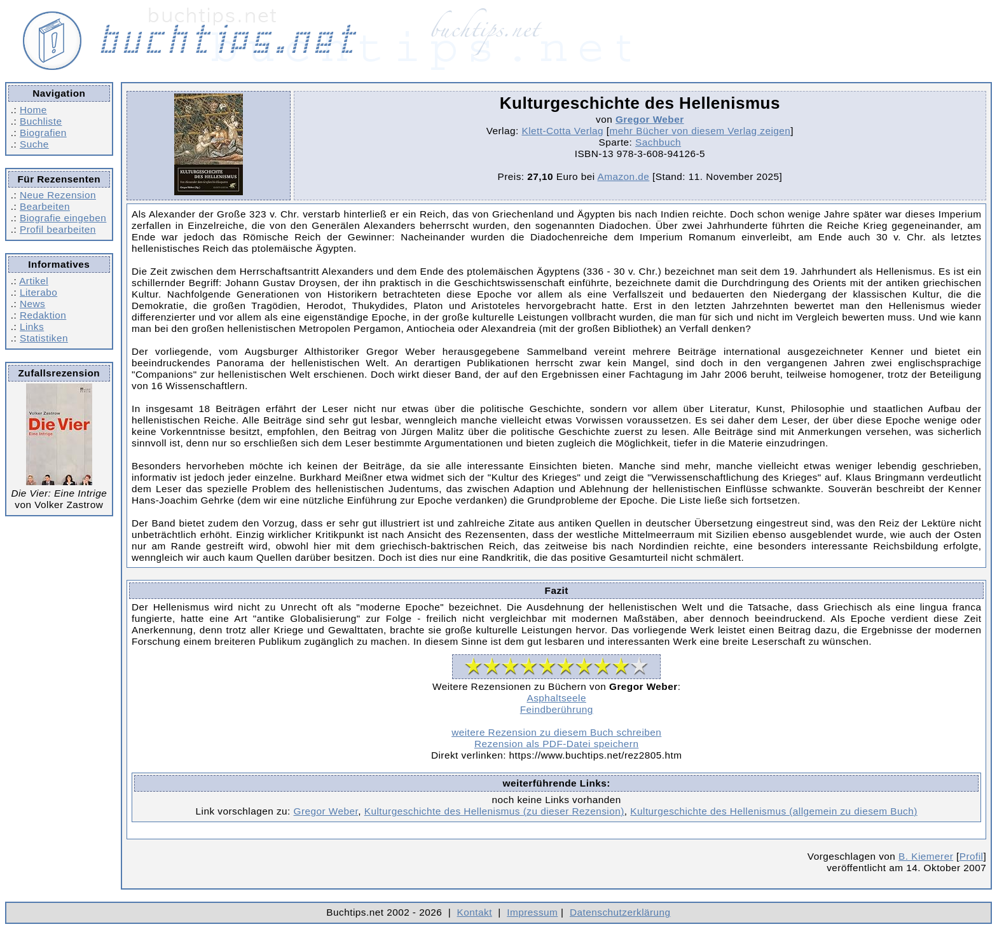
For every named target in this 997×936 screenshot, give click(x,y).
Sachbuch (658, 142)
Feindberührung (556, 709)
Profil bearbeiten (58, 229)
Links (32, 326)
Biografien (43, 132)
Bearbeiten (45, 206)
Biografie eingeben (63, 217)
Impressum (532, 912)
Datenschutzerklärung (620, 912)
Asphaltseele (556, 697)
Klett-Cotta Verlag (562, 130)
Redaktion (43, 315)
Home (33, 109)
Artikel (33, 280)
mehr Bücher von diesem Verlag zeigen (700, 130)
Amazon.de (624, 176)
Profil (971, 856)
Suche (34, 144)
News (32, 303)
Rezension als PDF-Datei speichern (556, 743)
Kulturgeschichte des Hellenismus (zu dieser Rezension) (494, 811)
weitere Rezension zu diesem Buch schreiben (556, 732)
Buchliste (41, 121)
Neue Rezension (58, 194)
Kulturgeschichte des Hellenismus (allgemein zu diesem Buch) (773, 811)
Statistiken (44, 338)
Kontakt (474, 912)
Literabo (38, 292)
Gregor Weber (649, 119)
